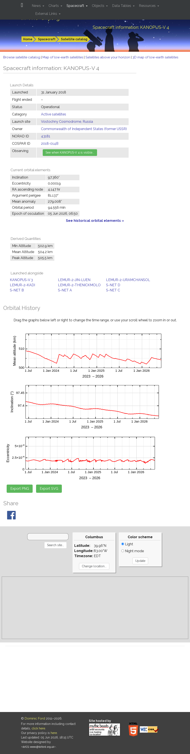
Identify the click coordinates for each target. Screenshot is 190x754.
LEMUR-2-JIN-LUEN (74, 280)
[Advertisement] (95, 608)
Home (27, 39)
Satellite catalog (74, 39)
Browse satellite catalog (22, 57)
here (54, 733)
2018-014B (49, 143)
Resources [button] (148, 6)
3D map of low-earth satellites (155, 57)
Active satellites (53, 114)
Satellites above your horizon (108, 57)
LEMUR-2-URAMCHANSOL (128, 280)
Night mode (132, 551)
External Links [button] (46, 14)
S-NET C (113, 290)
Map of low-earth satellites (63, 57)
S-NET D (113, 285)
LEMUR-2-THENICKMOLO (79, 285)
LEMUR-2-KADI (22, 285)
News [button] (37, 6)
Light (127, 544)
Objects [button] (98, 6)
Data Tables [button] (122, 6)
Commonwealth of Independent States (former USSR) (84, 129)
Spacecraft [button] (76, 6)
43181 (45, 136)
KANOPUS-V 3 (21, 280)
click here (38, 728)
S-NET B (17, 290)
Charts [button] (54, 6)
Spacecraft (46, 39)
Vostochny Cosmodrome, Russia (67, 122)
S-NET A (65, 290)
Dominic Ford (35, 718)
